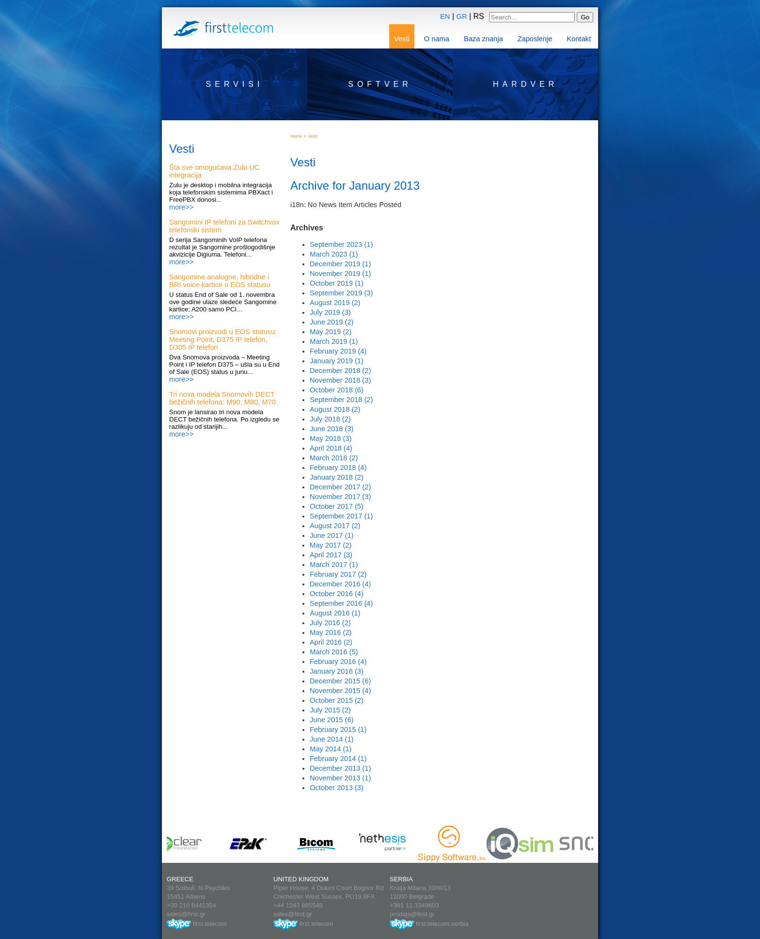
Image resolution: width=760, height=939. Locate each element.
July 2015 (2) (330, 710)
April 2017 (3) (331, 555)
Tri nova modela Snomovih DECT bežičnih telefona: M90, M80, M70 (222, 398)
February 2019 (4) (338, 351)
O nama (436, 39)
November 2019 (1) (340, 273)
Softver (380, 84)
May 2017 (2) (330, 545)
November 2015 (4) (340, 691)
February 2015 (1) (338, 729)
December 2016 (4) (340, 584)
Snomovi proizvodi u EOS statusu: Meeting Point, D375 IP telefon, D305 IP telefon (223, 339)
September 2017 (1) (341, 516)
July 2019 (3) (330, 312)
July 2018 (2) (330, 419)
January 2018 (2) (337, 477)
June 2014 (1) (331, 739)
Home (296, 136)
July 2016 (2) (330, 623)
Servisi (235, 84)
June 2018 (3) (331, 429)
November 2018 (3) (340, 380)
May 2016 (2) (330, 632)
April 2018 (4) (331, 448)
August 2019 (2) (335, 303)
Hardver (525, 84)
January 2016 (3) (337, 671)
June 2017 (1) (331, 535)
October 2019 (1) (337, 283)
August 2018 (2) (335, 409)
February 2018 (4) (338, 467)
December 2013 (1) (340, 768)
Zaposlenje (535, 39)
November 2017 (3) (340, 497)
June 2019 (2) (331, 322)
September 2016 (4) (341, 603)
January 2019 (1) (337, 361)
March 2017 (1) (334, 564)
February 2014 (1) (338, 758)
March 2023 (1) (334, 254)
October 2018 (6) (337, 390)
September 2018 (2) (341, 400)
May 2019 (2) (330, 332)
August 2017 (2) (335, 526)
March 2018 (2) (334, 458)
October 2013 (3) (337, 788)
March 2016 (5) (334, 652)
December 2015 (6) (340, 681)
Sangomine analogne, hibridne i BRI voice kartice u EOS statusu (219, 281)
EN (445, 16)
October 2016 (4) (337, 594)
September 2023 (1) (341, 244)
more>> (181, 207)
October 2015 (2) (337, 700)
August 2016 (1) (335, 613)
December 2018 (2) (340, 370)
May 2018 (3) (330, 438)
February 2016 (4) (338, 661)
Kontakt (579, 39)
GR (462, 16)
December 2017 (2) (340, 487)
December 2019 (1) (340, 264)
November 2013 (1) (340, 778)
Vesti (402, 39)
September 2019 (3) (341, 293)
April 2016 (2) (331, 642)
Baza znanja (483, 39)
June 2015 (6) (331, 720)
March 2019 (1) (334, 341)
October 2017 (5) (337, 506)
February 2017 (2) (338, 574)
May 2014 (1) (330, 749)
